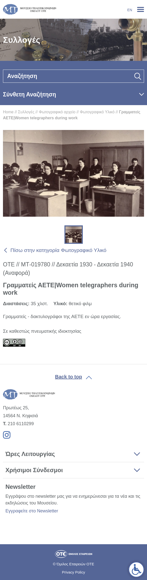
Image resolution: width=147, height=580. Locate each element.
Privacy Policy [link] (73, 572)
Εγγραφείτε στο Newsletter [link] (31, 510)
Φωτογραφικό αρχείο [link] (57, 112)
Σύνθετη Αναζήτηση (29, 94)
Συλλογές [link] (26, 112)
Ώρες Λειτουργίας (30, 454)
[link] (136, 570)
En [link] (129, 10)
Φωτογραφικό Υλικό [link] (97, 112)
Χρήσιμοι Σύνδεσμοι (34, 470)
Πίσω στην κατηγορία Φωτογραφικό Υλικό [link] (58, 250)
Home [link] (8, 112)
